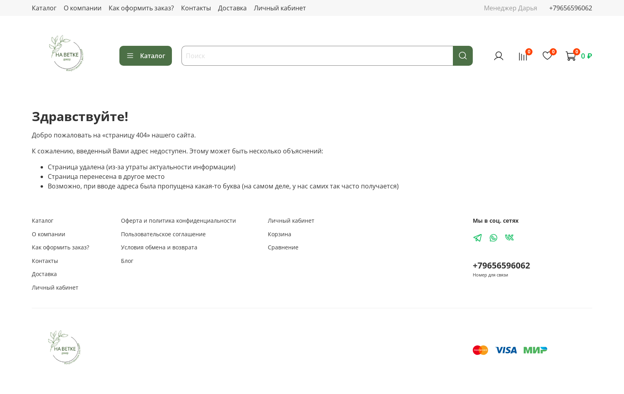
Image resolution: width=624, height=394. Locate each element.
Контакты (196, 8)
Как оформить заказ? (141, 8)
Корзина (279, 234)
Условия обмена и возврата (159, 247)
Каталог (44, 8)
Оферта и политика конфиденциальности (178, 220)
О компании (82, 8)
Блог (127, 261)
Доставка (232, 8)
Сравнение (283, 247)
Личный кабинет (280, 8)
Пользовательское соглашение (163, 234)
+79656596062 (570, 8)
